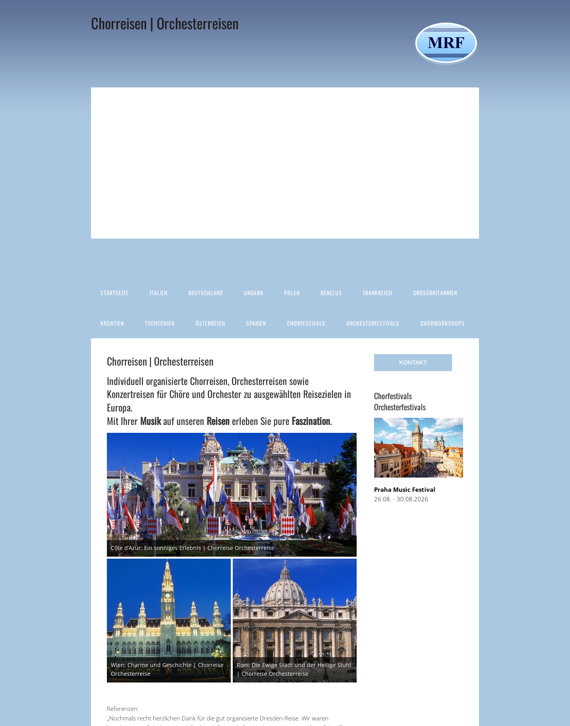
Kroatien (112, 323)
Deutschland (205, 292)
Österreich (210, 323)
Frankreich (377, 292)
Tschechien (160, 323)
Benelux (331, 292)
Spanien (256, 323)
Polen (292, 292)
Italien (158, 292)
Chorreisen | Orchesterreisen (165, 22)
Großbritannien (435, 292)
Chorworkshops (442, 323)
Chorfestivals (306, 323)
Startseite (115, 292)
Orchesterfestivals (372, 323)
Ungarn (253, 292)
